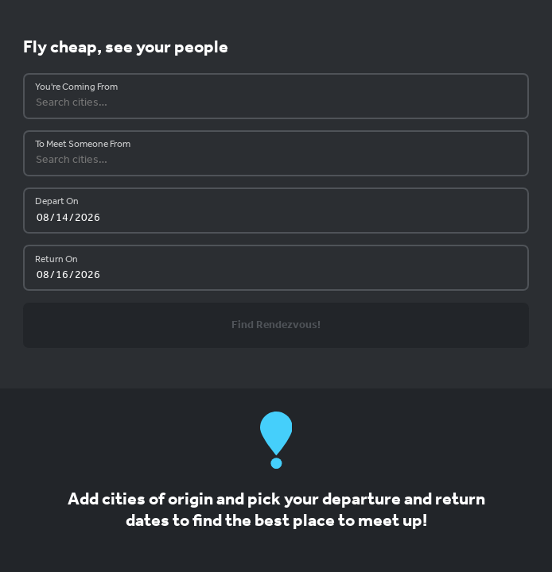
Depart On (57, 202)
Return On (56, 260)
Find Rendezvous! (276, 325)
